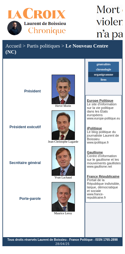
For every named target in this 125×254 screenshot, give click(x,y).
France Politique (81, 239)
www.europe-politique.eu (103, 118)
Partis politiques (43, 46)
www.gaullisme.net (99, 166)
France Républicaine (103, 176)
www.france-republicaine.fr (96, 196)
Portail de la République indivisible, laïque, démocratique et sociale (103, 185)
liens (103, 79)
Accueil (13, 46)
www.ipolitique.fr (98, 142)
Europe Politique (100, 100)
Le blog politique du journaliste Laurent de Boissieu (103, 135)
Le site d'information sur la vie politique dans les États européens (102, 109)
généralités (104, 64)
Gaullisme (95, 152)
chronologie (103, 69)
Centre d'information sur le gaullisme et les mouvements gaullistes (104, 159)
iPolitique (94, 128)
